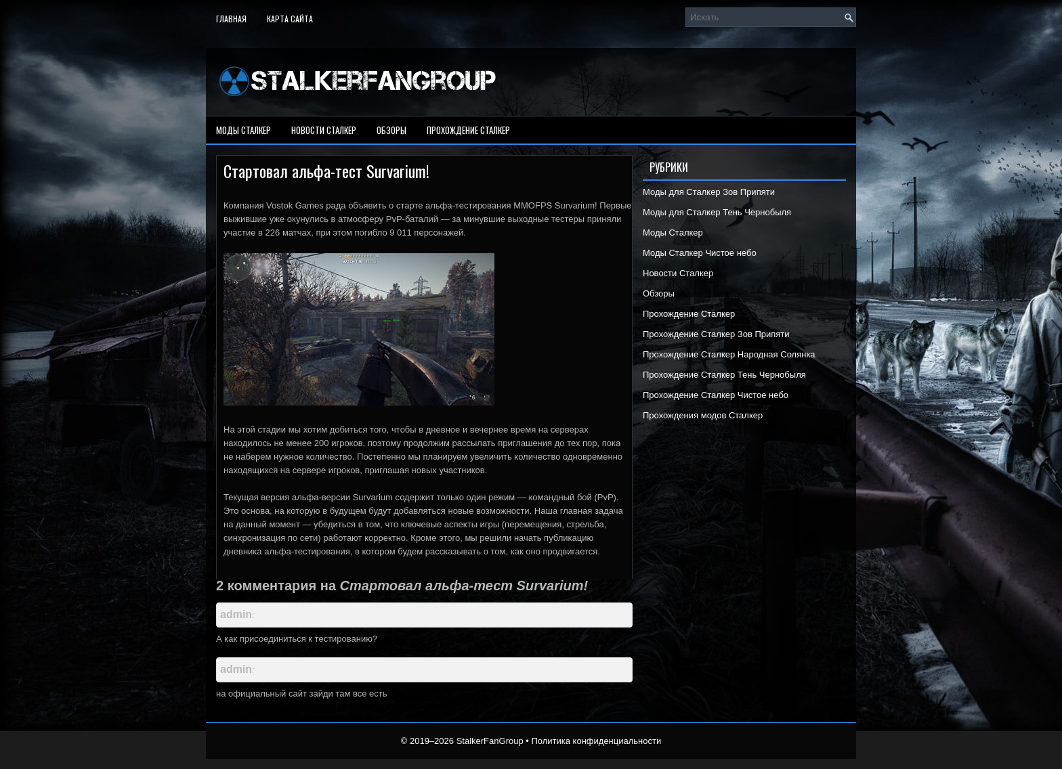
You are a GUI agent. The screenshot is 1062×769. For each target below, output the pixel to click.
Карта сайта (290, 18)
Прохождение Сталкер (468, 130)
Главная (231, 18)
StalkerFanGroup (490, 741)
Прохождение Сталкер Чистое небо (715, 395)
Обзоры (391, 130)
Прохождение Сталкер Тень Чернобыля (724, 375)
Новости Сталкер (323, 130)
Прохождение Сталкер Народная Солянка (729, 354)
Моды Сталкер (243, 130)
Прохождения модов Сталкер (703, 415)
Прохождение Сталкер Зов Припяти (716, 334)
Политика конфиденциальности (596, 741)
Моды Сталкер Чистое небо (700, 253)
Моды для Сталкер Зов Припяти (709, 192)
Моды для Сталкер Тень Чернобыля (717, 212)
